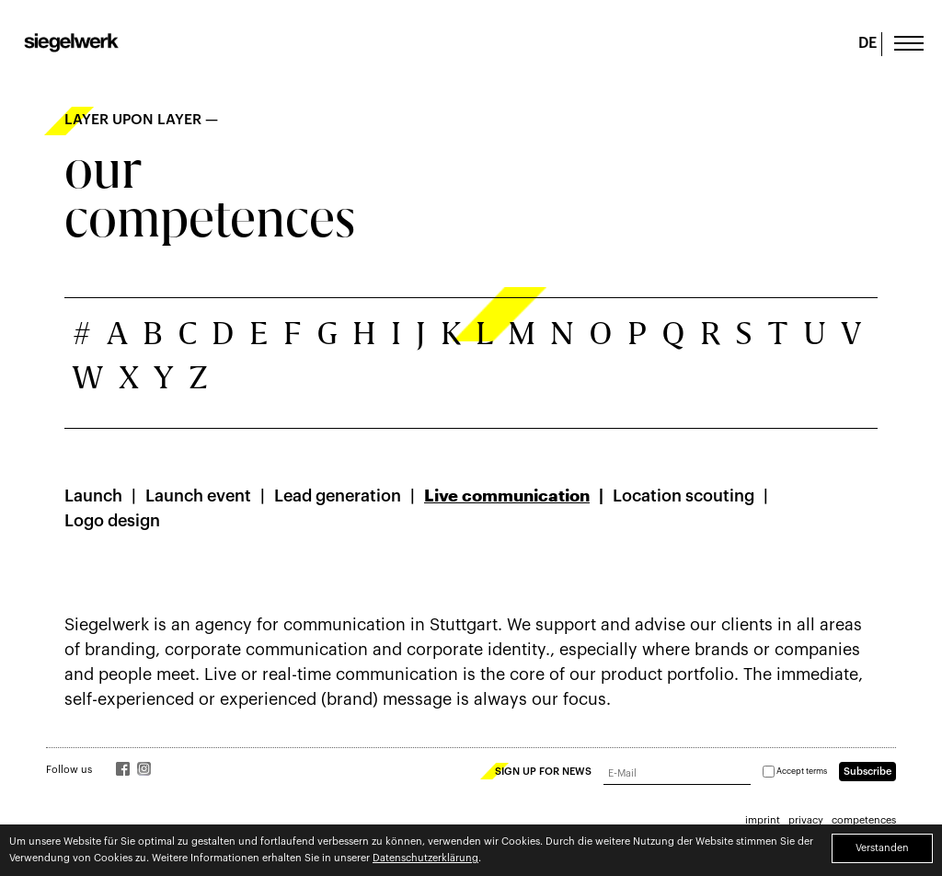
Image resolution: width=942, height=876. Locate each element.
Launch (93, 496)
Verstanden (882, 848)
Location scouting (683, 496)
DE (867, 43)
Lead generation (337, 496)
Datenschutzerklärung (425, 858)
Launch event (198, 496)
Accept (795, 771)
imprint (762, 820)
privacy (805, 820)
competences (864, 820)
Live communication (507, 496)
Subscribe (867, 771)
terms (816, 771)
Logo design (112, 521)
